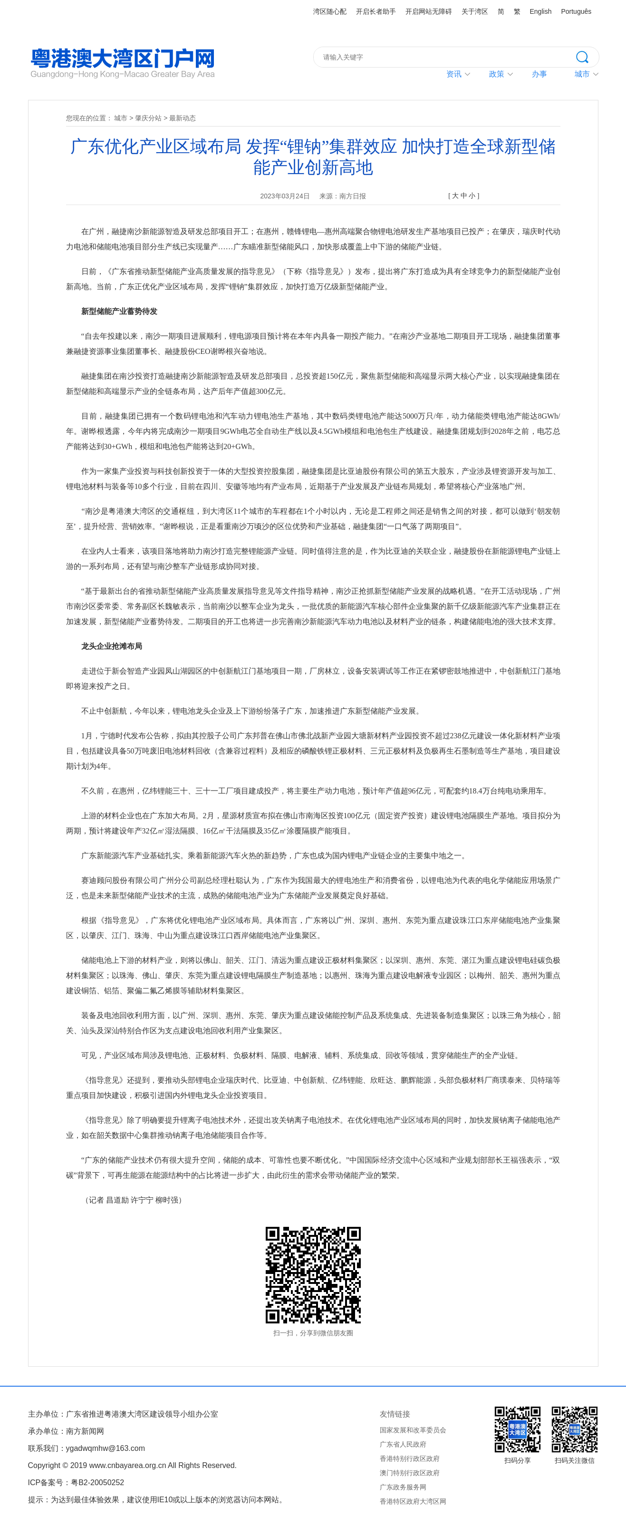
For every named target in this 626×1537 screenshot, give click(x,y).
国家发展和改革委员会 (413, 1430)
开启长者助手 (376, 11)
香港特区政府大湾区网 (413, 1501)
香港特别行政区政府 (410, 1458)
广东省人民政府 (403, 1444)
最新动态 (182, 118)
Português (576, 11)
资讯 (454, 74)
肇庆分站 (148, 118)
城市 (120, 118)
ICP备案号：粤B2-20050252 (76, 1482)
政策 (496, 74)
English (541, 11)
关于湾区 (475, 11)
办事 (539, 74)
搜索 (587, 56)
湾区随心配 (330, 11)
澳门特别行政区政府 (410, 1473)
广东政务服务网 (403, 1487)
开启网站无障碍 (428, 11)
